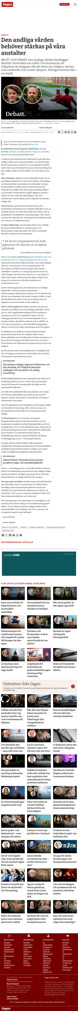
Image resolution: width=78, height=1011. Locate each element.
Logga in (71, 4)
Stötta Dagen (12, 996)
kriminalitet (8, 531)
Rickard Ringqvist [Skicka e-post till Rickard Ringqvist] (13, 984)
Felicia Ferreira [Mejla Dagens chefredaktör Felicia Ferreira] (12, 979)
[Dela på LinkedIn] (65, 132)
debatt (23, 527)
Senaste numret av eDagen (46, 967)
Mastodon (58, 1002)
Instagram (25, 1002)
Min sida (7, 947)
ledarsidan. (35, 144)
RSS (63, 1002)
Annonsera (66, 947)
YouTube (46, 1002)
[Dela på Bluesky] (75, 132)
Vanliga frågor (9, 949)
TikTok (39, 1002)
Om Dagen (27, 965)
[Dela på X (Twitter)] (62, 132)
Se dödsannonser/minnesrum (67, 960)
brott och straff (10, 527)
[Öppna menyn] (75, 4)
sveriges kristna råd (56, 527)
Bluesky (51, 1002)
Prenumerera (64, 4)
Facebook (18, 1002)
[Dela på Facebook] (58, 132)
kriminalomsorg (36, 527)
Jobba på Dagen (12, 998)
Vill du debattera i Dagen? (27, 951)
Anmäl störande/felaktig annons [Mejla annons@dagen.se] (67, 967)
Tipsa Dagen (27, 947)
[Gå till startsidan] (7, 4)
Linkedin (34, 1002)
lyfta (3, 324)
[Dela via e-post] (68, 132)
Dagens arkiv (47, 972)
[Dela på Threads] (71, 132)
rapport (19, 493)
